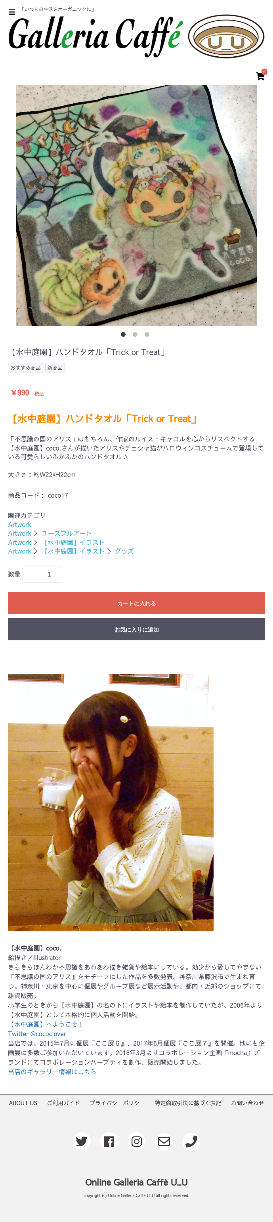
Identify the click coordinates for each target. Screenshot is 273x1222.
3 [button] (149, 336)
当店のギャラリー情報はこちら (52, 1071)
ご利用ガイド (63, 1103)
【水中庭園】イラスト (73, 542)
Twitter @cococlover (37, 1033)
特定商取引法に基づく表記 (188, 1103)
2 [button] (137, 336)
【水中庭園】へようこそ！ (46, 1024)
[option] (136, 205)
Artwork (19, 524)
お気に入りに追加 (137, 629)
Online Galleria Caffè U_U (136, 1182)
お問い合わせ (247, 1103)
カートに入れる (136, 603)
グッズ (124, 550)
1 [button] (125, 336)
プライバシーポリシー (117, 1103)
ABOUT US (23, 1103)
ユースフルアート (67, 533)
